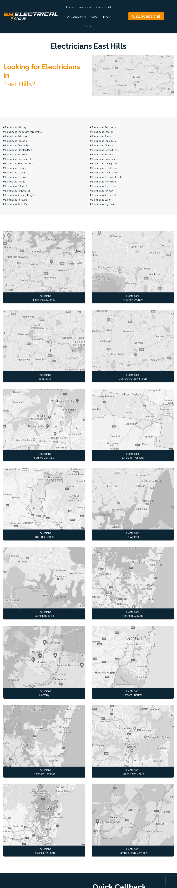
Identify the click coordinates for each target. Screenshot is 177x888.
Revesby (102, 190)
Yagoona (102, 204)
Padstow (14, 177)
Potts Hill (15, 186)
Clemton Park (17, 150)
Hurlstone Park (18, 163)
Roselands (16, 199)
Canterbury (103, 141)
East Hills (102, 154)
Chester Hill (16, 145)
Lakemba (15, 168)
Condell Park (104, 150)
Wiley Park (16, 204)
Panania (14, 181)
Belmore (15, 136)
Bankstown (103, 127)
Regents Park (17, 190)
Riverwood (103, 195)
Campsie (15, 141)
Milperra (14, 172)
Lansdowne (103, 168)
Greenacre (103, 159)
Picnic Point (103, 181)
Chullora (101, 145)
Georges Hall (17, 159)
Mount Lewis (104, 172)
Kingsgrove (103, 163)
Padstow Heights (106, 177)
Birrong (101, 136)
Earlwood (15, 154)
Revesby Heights (19, 195)
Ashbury (14, 127)
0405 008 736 (146, 16)
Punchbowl (103, 186)
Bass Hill (101, 132)
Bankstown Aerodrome (22, 132)
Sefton (100, 199)
